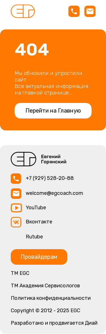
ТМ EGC (20, 273)
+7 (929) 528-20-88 (50, 178)
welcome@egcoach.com (54, 193)
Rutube (34, 237)
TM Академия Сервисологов (45, 286)
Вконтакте (39, 222)
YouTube (36, 207)
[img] (23, 11)
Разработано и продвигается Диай (54, 323)
